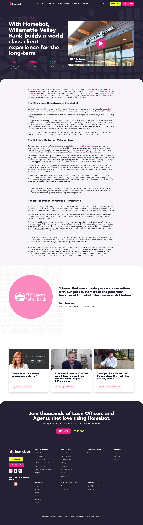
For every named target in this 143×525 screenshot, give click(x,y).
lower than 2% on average (83, 146)
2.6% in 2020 (105, 111)
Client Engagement (40, 456)
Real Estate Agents (66, 456)
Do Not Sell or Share (48, 516)
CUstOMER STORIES (15, 18)
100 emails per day (53, 148)
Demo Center (39, 489)
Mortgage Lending (66, 469)
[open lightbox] (101, 43)
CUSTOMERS (76, 4)
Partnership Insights (41, 466)
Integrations (38, 473)
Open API (116, 459)
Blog (36, 486)
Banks (63, 473)
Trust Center (65, 486)
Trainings (38, 502)
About (115, 453)
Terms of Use (62, 516)
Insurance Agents (66, 459)
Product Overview (40, 453)
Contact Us (90, 489)
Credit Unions (65, 476)
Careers (115, 463)
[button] (41, 4)
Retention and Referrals (42, 463)
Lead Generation (40, 459)
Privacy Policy (74, 516)
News (36, 496)
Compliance (64, 489)
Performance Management (43, 469)
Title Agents (64, 463)
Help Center (38, 499)
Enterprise (64, 466)
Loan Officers (65, 453)
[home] (15, 3)
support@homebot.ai (93, 486)
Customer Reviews (93, 453)
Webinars (38, 492)
